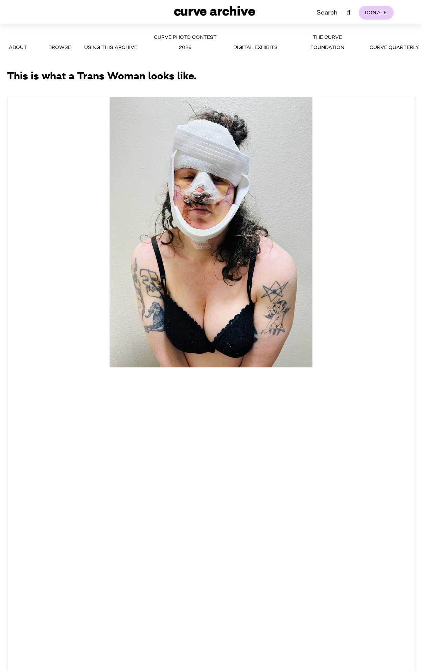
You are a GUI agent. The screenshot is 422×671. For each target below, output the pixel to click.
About (18, 47)
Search (326, 12)
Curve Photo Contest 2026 (185, 42)
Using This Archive (110, 47)
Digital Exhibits (255, 47)
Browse (59, 47)
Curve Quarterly (394, 47)
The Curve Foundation (327, 42)
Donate (376, 12)
